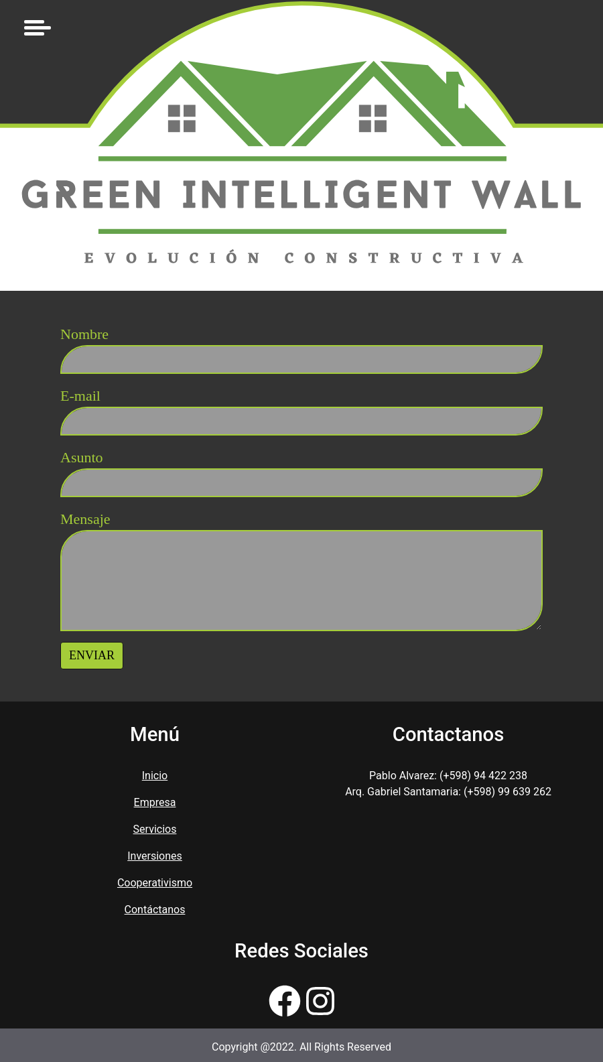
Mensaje (85, 519)
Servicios (155, 829)
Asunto (81, 457)
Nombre (84, 334)
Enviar (92, 655)
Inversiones (154, 856)
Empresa (155, 802)
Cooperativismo (154, 882)
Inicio (155, 775)
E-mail (80, 395)
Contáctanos (155, 909)
